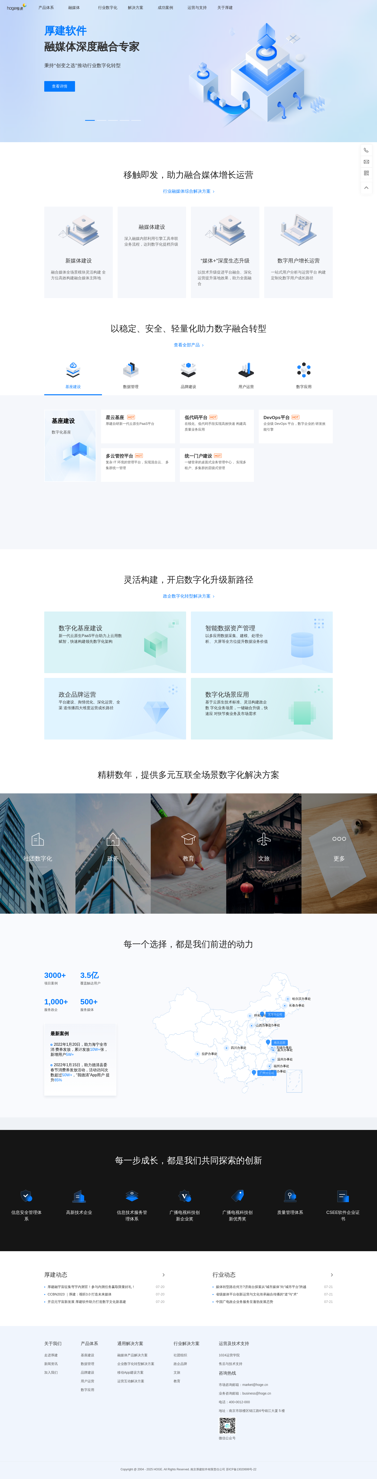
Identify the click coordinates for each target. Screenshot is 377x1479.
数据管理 (87, 1364)
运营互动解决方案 (130, 1381)
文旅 (177, 1372)
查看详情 (59, 86)
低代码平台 (196, 417)
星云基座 (115, 417)
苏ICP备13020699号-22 (241, 1469)
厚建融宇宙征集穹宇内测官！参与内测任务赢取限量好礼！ (91, 1287)
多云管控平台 (119, 456)
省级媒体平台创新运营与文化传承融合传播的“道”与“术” (257, 1294)
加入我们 (51, 1372)
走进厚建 (51, 1355)
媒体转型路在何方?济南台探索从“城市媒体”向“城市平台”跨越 (261, 1287)
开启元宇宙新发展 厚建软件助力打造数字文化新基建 (87, 1302)
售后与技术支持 (230, 1364)
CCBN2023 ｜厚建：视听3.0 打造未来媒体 (80, 1294)
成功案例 (165, 8)
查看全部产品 (188, 345)
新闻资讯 (51, 1364)
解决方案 (135, 8)
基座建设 (87, 1355)
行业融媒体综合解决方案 (188, 191)
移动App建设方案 (130, 1372)
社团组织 (180, 1355)
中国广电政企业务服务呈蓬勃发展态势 (244, 1302)
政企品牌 (180, 1364)
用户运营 (87, 1381)
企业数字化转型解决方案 (135, 1364)
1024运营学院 (229, 1355)
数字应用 (87, 1390)
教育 (177, 1381)
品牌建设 (87, 1372)
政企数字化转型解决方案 (188, 596)
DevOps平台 (277, 417)
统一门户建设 (198, 456)
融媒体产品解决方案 (132, 1355)
